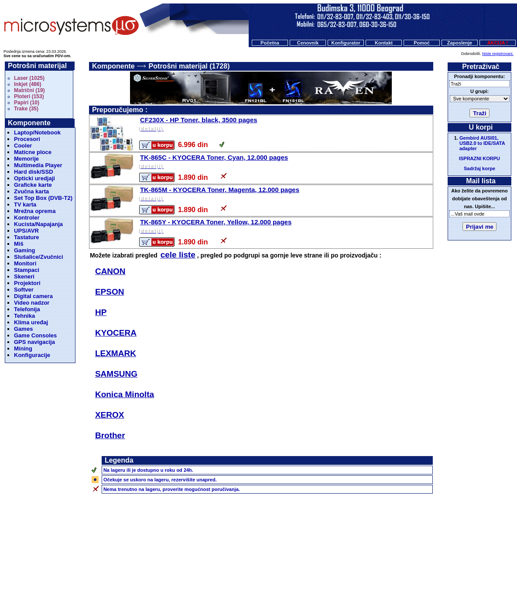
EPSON (109, 291)
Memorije (26, 158)
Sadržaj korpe (479, 168)
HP (100, 312)
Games (23, 329)
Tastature (26, 237)
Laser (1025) (29, 78)
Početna (269, 42)
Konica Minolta (124, 394)
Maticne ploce (32, 152)
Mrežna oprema (34, 211)
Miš (19, 243)
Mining (23, 348)
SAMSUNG (116, 373)
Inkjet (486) (27, 84)
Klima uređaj (31, 322)
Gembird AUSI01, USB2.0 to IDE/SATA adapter (482, 143)
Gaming (24, 250)
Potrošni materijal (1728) (189, 66)
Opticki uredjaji (34, 178)
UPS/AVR (26, 230)
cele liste (178, 254)
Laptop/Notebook (37, 132)
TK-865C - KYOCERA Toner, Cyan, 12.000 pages (285, 162)
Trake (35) (26, 109)
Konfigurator (345, 42)
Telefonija (27, 309)
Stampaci (26, 270)
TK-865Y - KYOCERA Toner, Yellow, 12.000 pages (285, 226)
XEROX (109, 414)
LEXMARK (115, 353)
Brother (110, 435)
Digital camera (33, 296)
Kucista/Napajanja (38, 224)
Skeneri (24, 276)
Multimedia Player (38, 165)
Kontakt (384, 42)
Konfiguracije (32, 355)
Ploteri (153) (29, 96)
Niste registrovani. (498, 53)
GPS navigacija (34, 342)
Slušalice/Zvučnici (38, 257)
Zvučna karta (31, 191)
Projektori (27, 283)
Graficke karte (33, 185)
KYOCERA (116, 332)
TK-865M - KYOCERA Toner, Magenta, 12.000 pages (285, 194)
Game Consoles (35, 335)
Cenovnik (308, 42)
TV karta (25, 204)
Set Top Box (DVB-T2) (43, 198)
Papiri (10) (26, 103)
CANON (110, 271)
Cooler (23, 145)
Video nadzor (31, 302)
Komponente (113, 66)
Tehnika (24, 315)
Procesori (27, 139)
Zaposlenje (459, 42)
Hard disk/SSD (33, 171)
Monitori (25, 263)
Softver (24, 289)
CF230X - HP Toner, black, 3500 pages (285, 124)
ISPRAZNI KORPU (479, 158)
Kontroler (27, 217)
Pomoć (422, 42)
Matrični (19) (29, 90)
